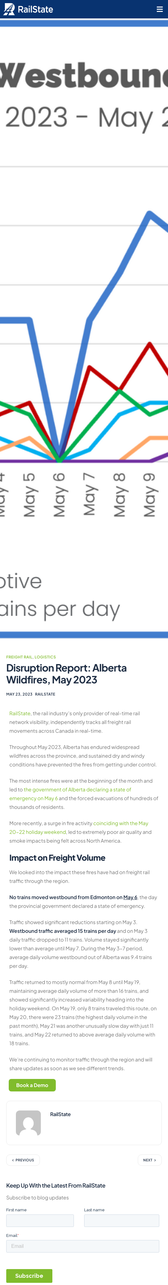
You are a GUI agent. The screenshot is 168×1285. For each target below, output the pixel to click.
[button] (159, 9)
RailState (45, 694)
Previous (25, 1160)
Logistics (45, 657)
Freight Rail (19, 657)
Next (147, 1160)
